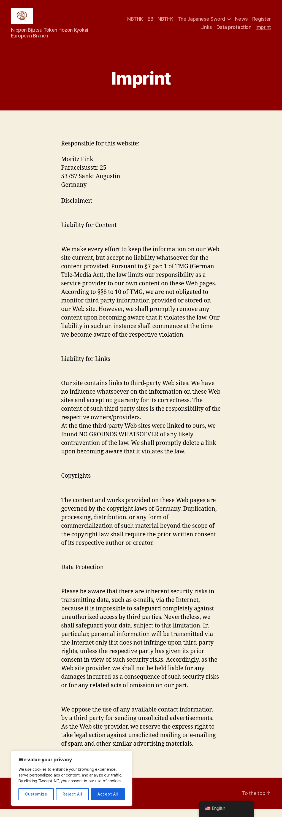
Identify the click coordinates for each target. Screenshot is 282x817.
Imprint (263, 31)
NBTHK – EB (140, 23)
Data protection (233, 31)
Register (261, 23)
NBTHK (165, 23)
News (241, 23)
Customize (36, 794)
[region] (71, 778)
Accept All (107, 794)
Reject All (72, 794)
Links (206, 31)
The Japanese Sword (201, 23)
